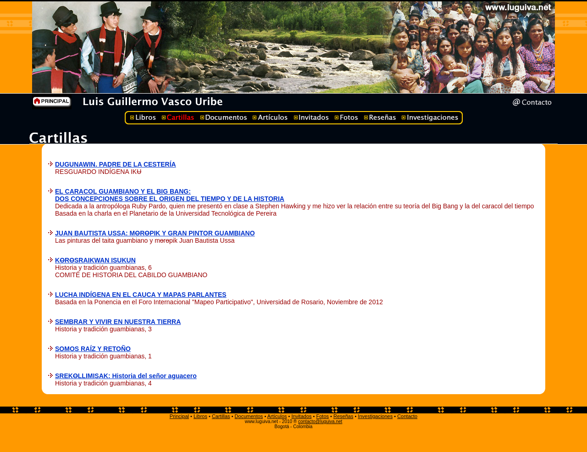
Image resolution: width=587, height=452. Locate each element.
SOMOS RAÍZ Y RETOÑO (93, 348)
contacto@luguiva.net (320, 421)
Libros (200, 416)
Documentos (249, 416)
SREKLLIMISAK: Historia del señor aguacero (126, 375)
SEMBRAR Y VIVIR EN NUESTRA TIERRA (118, 321)
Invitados (301, 416)
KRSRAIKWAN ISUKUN (95, 260)
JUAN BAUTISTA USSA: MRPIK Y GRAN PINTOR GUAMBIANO (155, 233)
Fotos (322, 416)
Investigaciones (375, 416)
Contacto (407, 416)
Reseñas (343, 416)
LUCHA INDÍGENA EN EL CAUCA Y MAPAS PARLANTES (141, 294)
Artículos (277, 416)
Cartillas (221, 416)
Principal (179, 416)
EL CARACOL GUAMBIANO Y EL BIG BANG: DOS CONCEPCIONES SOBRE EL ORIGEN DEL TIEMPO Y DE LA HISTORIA (169, 195)
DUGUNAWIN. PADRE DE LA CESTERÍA (115, 164)
